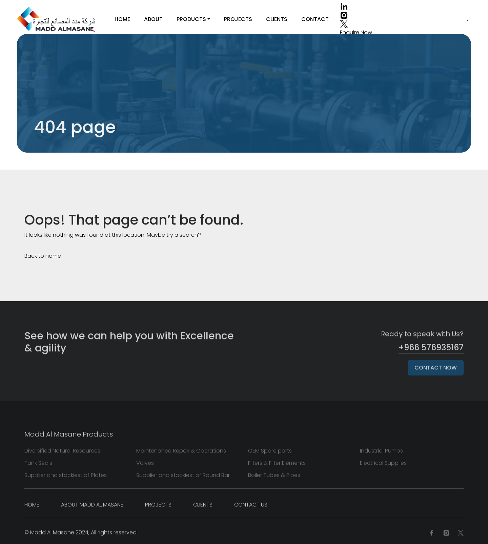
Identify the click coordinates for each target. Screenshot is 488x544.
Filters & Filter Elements (277, 465)
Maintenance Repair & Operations (181, 452)
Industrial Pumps (381, 452)
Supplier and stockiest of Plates (65, 477)
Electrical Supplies (383, 465)
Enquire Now (356, 32)
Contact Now (435, 369)
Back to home (42, 256)
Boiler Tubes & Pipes (274, 477)
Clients (276, 19)
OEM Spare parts (270, 452)
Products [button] (191, 19)
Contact (315, 19)
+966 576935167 (431, 347)
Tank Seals (38, 465)
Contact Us (250, 506)
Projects (238, 19)
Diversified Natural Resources (62, 452)
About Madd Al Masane (92, 506)
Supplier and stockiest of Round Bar (183, 477)
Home (122, 19)
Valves (145, 465)
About (153, 19)
